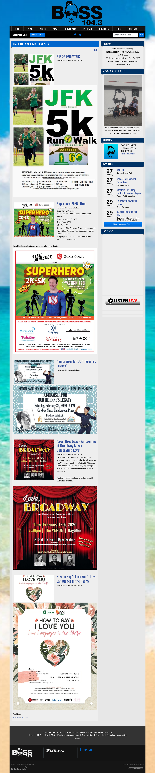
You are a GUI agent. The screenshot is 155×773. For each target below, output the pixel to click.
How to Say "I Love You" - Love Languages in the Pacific (76, 579)
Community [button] (70, 29)
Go (141, 35)
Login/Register (37, 35)
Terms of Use (87, 735)
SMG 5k (120, 170)
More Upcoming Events (122, 224)
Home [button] (17, 29)
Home (31, 735)
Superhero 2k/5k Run (71, 203)
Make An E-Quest (128, 154)
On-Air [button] (30, 29)
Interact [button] (87, 29)
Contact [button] (133, 29)
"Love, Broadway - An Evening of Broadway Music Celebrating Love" (76, 445)
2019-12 (24, 717)
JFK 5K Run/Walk (68, 56)
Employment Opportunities (68, 735)
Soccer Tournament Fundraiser (126, 180)
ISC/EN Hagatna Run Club (127, 213)
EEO (53, 735)
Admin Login (77, 738)
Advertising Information (105, 735)
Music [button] (43, 29)
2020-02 (16, 717)
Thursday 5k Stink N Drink (127, 202)
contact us (108, 732)
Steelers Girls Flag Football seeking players (129, 191)
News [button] (55, 29)
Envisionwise (133, 764)
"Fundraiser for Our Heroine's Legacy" (76, 363)
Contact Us (121, 735)
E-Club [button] (119, 29)
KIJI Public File (42, 735)
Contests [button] (104, 29)
